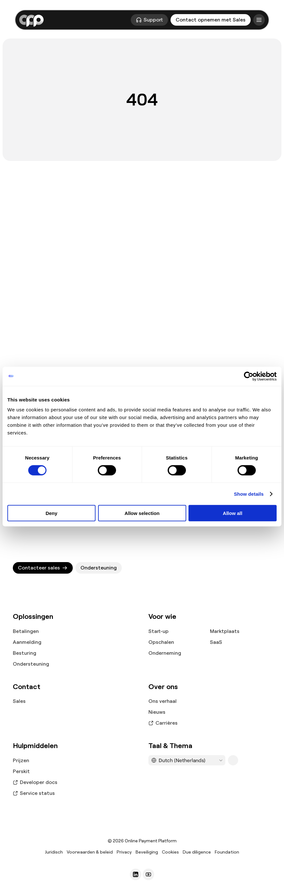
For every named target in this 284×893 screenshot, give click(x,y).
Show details (249, 493)
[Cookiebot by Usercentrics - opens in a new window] (249, 376)
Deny (51, 513)
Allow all (232, 513)
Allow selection (141, 513)
